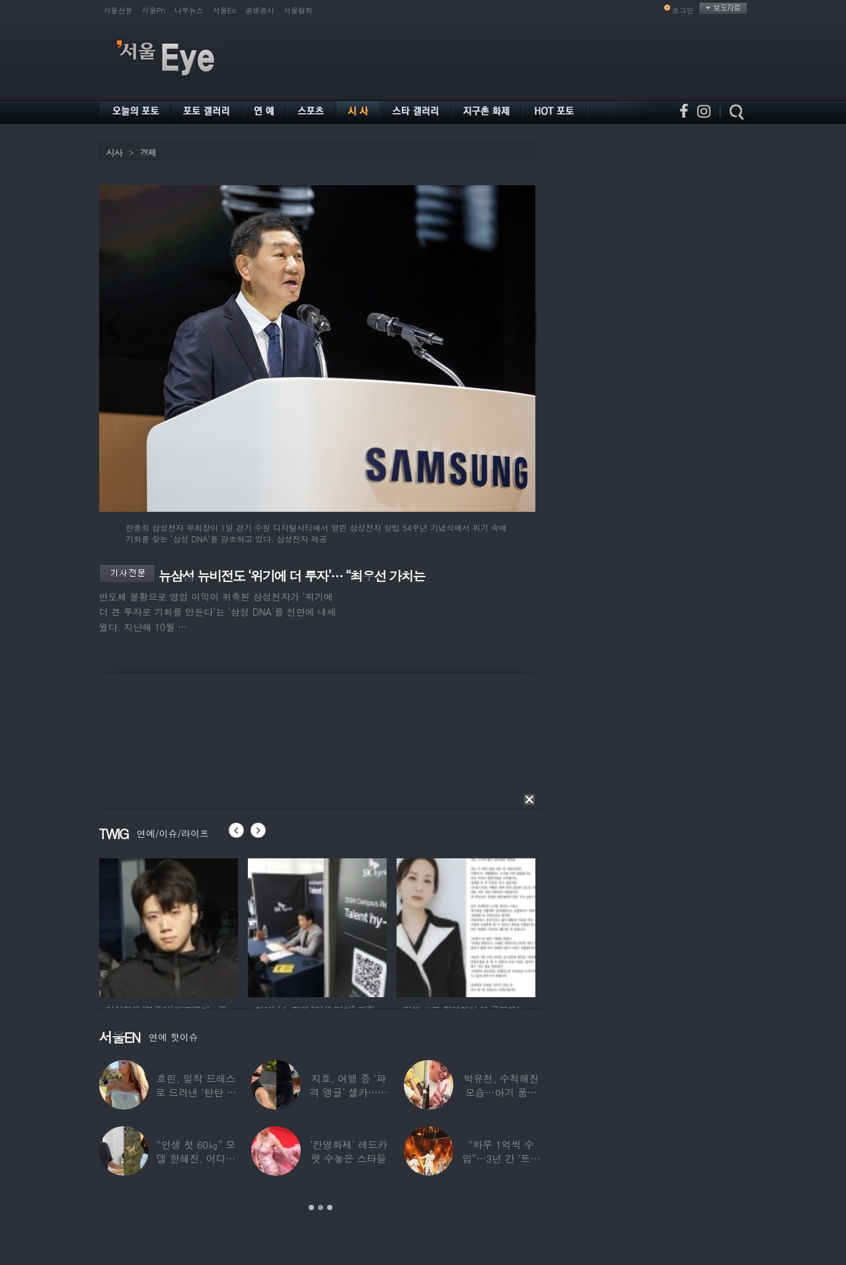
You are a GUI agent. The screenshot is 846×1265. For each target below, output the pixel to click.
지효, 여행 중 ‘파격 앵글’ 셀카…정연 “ (348, 1092)
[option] (168, 925)
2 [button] (320, 1207)
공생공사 (259, 10)
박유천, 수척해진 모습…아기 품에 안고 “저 (501, 1092)
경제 (148, 152)
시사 (114, 152)
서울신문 (118, 10)
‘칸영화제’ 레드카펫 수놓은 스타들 (348, 1151)
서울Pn (153, 10)
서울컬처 (298, 10)
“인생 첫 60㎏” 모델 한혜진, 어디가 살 (195, 1158)
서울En (224, 10)
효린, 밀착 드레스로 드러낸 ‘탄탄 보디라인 (196, 1092)
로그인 (683, 10)
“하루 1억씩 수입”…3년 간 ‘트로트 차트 (501, 1158)
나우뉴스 (189, 10)
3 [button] (329, 1207)
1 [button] (311, 1207)
